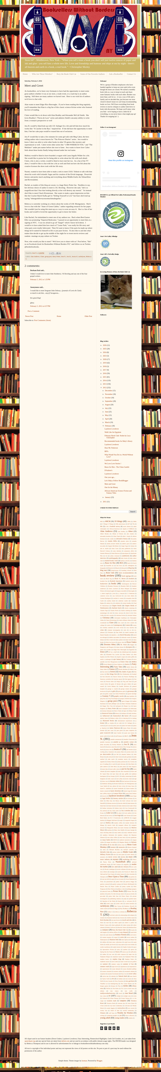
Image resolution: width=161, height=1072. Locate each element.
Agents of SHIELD (128, 529)
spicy (118, 949)
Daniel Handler (104, 635)
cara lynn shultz (129, 596)
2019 (105, 363)
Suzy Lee (123, 973)
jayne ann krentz (129, 733)
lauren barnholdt (118, 788)
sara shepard (124, 932)
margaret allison (123, 825)
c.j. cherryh (121, 593)
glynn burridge (132, 693)
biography (103, 568)
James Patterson (115, 728)
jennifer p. (117, 742)
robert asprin (118, 922)
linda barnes (131, 803)
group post (48, 256)
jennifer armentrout (115, 739)
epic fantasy (117, 659)
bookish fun (103, 581)
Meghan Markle (124, 842)
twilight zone (127, 996)
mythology (126, 859)
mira (114, 854)
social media (130, 944)
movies (123, 857)
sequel (116, 937)
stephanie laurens (117, 956)
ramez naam (103, 908)
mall (101, 823)
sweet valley (132, 974)
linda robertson (122, 805)
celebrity (117, 603)
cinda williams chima (125, 620)
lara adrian (113, 786)
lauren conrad (104, 791)
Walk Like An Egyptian (112, 432)
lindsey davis (118, 808)
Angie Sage (124, 546)
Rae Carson (117, 906)
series (122, 937)
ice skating (133, 718)
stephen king (116, 959)
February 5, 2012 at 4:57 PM (40, 306)
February (108, 426)
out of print (120, 879)
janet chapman (130, 730)
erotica (134, 662)
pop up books (130, 894)
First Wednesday (124, 674)
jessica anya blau (112, 747)
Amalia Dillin (112, 541)
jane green (120, 730)
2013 (105, 384)
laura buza (131, 786)
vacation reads (111, 1001)
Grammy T (106, 696)
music (130, 857)
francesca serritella (105, 679)
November (109, 394)
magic (121, 820)
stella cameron (121, 954)
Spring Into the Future (106, 952)
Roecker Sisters (122, 927)
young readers (120, 1018)
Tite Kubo (115, 988)
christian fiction (120, 615)
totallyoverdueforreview (108, 993)
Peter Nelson (111, 889)
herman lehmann (107, 711)
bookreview (104, 584)
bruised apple (110, 591)
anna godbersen (126, 548)
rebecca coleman (119, 911)
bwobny (133, 186)
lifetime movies (111, 803)
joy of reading (104, 764)
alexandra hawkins (105, 536)
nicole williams (121, 869)
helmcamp (133, 708)
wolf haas (111, 1013)
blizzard (124, 568)
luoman (84, 1061)
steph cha (131, 954)
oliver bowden (130, 874)
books (113, 583)
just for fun (126, 769)
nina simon (131, 869)
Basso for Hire (110, 563)
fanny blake (103, 669)
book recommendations (126, 573)
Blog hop (131, 568)
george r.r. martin (113, 689)
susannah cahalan (129, 971)
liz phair (119, 813)
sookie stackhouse (105, 947)
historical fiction (107, 713)
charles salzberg (125, 610)
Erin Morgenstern (113, 662)
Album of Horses (117, 534)
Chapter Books (117, 605)
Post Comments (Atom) (42, 320)
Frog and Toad (127, 681)
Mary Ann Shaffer (119, 830)
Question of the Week (108, 901)
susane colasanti (106, 971)
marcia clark (111, 825)
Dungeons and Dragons (107, 647)
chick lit (128, 613)
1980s (128, 521)
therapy (113, 986)
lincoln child (121, 803)
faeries (127, 664)
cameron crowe (104, 596)
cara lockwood (116, 596)
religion (132, 915)
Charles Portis (114, 610)
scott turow (133, 935)
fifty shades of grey (125, 672)
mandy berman (129, 823)
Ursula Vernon (125, 998)
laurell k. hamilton (105, 788)
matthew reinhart (123, 835)
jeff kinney (119, 736)
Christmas (106, 618)
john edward (109, 757)
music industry (105, 859)
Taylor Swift (106, 978)
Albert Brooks (104, 534)
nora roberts (103, 871)
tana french (133, 976)
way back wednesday (116, 1005)
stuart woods (124, 961)
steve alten (115, 961)
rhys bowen (121, 917)
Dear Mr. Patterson (111, 448)
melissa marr (121, 844)
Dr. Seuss (123, 644)
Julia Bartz (131, 764)
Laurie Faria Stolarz (130, 793)
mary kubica (118, 832)
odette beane (120, 874)
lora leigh (118, 815)
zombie (130, 1018)
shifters (104, 942)
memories (122, 847)
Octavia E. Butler (129, 871)
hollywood (106, 716)
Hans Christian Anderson (129, 703)
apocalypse (125, 553)
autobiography (113, 558)
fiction (112, 672)
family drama (130, 667)
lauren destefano (115, 791)
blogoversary (114, 570)
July (106, 408)
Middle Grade (128, 852)
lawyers (104, 796)
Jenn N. (63, 256)
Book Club (110, 573)
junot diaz (105, 769)
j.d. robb (119, 723)
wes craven (131, 1008)
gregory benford (124, 698)
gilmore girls (121, 691)
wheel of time (114, 1010)
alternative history (122, 539)
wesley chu (103, 1010)
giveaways (131, 691)
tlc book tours (130, 988)
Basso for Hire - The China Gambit (116, 467)
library (117, 801)
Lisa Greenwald (129, 808)
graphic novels (119, 696)
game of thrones (116, 684)
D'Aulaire (110, 632)
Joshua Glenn (111, 761)
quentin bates (132, 898)
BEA (121, 563)
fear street (105, 671)
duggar (132, 644)
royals (132, 930)
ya (120, 1015)
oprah (112, 879)
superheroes (123, 966)
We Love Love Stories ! (112, 464)
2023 (105, 356)
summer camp (115, 964)
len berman (129, 798)
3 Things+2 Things (107, 524)
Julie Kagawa (132, 766)
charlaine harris (117, 608)
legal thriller (106, 798)
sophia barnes (116, 947)
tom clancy (114, 991)
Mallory (108, 823)
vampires (123, 1001)
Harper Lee (127, 706)
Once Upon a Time (116, 876)
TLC (122, 988)
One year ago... (109, 477)
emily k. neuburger (105, 659)
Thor (119, 986)
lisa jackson (103, 810)
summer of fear (128, 964)
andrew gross (126, 543)
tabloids (113, 976)
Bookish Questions (116, 581)
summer (105, 964)
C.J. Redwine (130, 593)
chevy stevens (119, 613)
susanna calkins (118, 971)
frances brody (117, 676)
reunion (102, 917)
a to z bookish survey (113, 526)
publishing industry (115, 898)
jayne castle (103, 736)
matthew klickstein (108, 835)
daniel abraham (129, 632)
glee (101, 693)
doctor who (121, 642)
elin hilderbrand (124, 652)
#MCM (107, 521)
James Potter (126, 728)
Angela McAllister (113, 546)
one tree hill (105, 879)
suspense (102, 973)
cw (130, 630)
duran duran (119, 647)
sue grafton (133, 961)
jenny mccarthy (104, 744)
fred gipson (128, 679)
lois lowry (109, 815)
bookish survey (129, 581)
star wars (111, 954)
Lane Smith (103, 786)
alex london (130, 534)
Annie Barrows (115, 553)
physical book (106, 891)
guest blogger (126, 701)
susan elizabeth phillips (129, 969)
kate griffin (125, 774)
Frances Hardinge (129, 676)
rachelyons (81, 256)
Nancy (134, 859)
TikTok (108, 988)
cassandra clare (130, 598)
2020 (105, 359)
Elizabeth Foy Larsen (112, 654)
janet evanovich (105, 733)
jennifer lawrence (105, 742)
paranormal (109, 881)
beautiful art (109, 565)
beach (128, 563)
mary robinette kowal (130, 832)
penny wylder (126, 886)
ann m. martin (104, 548)
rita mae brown (115, 920)
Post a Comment (33, 311)
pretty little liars (113, 896)
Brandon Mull (125, 586)
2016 (105, 373)
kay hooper (111, 776)
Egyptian (131, 649)
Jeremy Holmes (116, 744)
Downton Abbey (110, 644)
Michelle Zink (104, 852)
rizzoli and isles (127, 920)
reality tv (110, 911)
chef (111, 613)
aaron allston (127, 526)
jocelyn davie (130, 752)
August (107, 405)
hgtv (125, 711)
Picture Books (118, 891)
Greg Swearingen (113, 698)
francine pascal (118, 679)
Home (25, 74)
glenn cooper (109, 693)
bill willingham (129, 565)
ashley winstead (114, 556)
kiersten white (114, 781)
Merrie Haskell (132, 847)
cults (125, 630)
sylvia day (105, 976)
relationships (124, 915)
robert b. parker (129, 922)
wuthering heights (112, 1015)
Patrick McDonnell (129, 884)
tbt (113, 979)
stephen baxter (104, 959)
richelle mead (130, 917)
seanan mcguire (106, 937)
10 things (118, 521)
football (134, 674)
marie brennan (124, 827)
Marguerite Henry (112, 827)
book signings (126, 576)
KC (118, 776)
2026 (105, 345)
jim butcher (129, 749)
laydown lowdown (116, 796)
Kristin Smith (118, 783)
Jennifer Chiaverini (129, 739)
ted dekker (120, 978)
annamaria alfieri (129, 551)
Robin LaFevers (110, 927)
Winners (103, 1013)
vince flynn (131, 1003)
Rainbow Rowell (129, 906)
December (109, 391)
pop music (121, 894)
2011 (105, 502)
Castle (102, 601)
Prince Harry (125, 896)
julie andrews (104, 766)
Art (106, 556)
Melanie (133, 842)
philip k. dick (121, 889)
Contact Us (131, 74)
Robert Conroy (104, 925)
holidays (124, 713)
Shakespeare (103, 939)
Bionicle (110, 568)
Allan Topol (116, 536)
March (107, 422)
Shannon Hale (114, 939)
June (107, 412)
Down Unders (131, 642)
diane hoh (128, 639)
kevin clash (128, 778)
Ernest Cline (124, 662)
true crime (103, 996)
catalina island (111, 601)
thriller (125, 986)
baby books (124, 558)
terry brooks (109, 981)
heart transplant (123, 708)
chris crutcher (110, 615)
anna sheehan (117, 551)
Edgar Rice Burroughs (120, 649)
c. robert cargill (104, 593)
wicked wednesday (128, 1010)
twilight (118, 996)
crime (102, 630)
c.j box (113, 593)
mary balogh (130, 830)
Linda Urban (132, 805)
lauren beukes (130, 788)
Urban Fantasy (114, 998)
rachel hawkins (130, 903)
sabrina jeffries (113, 932)
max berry (123, 837)
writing (102, 1015)
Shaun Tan (133, 939)
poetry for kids (111, 894)
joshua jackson (121, 761)
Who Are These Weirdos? (42, 74)
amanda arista (124, 541)
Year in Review (129, 1015)
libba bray (109, 801)
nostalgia (112, 871)
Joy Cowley (131, 761)
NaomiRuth (120, 862)
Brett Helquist (125, 588)
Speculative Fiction (108, 949)
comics (109, 625)
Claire (42, 256)
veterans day (121, 1003)
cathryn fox (109, 603)
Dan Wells (119, 632)
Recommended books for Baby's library (118, 441)
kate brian (116, 774)
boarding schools (126, 570)
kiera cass (105, 781)
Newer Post (29, 316)
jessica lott (109, 749)
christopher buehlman (120, 618)
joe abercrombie (105, 754)
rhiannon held (111, 917)
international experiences (125, 720)
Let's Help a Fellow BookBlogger (116, 481)
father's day (133, 669)
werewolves (121, 1008)
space (134, 947)
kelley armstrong (126, 776)
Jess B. (69, 256)
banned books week (111, 561)
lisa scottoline (126, 810)
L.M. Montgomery (129, 783)
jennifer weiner (129, 742)
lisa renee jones (114, 810)
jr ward (113, 764)
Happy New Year (107, 706)
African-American (115, 529)
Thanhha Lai (104, 983)
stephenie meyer (105, 961)
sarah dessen (109, 935)
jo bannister (110, 752)
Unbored (104, 998)
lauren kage (127, 791)
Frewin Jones (110, 681)
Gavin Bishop (111, 686)
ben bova (119, 565)
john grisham (128, 757)
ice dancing (124, 718)
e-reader (108, 649)
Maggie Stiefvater (112, 820)
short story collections (115, 942)
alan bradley (121, 531)
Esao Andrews (118, 664)
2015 (105, 377)
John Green (118, 757)
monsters (102, 857)
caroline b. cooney (118, 598)
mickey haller (116, 852)
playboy (102, 894)
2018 (105, 366)
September (109, 401)
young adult (105, 1018)
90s (101, 526)
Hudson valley (114, 718)
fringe (118, 681)
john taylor (111, 759)
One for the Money (111, 487)
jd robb (111, 736)
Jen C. (126, 736)
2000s (134, 521)
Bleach (117, 568)
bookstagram (125, 583)
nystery (120, 871)
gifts (113, 691)
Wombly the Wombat (125, 1013)
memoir (113, 847)
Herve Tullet (117, 711)
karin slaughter (111, 771)
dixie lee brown (110, 642)
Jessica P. (75, 256)
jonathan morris (123, 759)
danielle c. (114, 635)
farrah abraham (123, 669)
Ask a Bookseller (116, 74)
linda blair (103, 805)
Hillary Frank (132, 711)
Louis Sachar (127, 815)
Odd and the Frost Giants (107, 874)
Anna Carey (115, 548)
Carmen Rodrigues (105, 598)
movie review (112, 857)
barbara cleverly (125, 560)
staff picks (133, 952)
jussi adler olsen (114, 769)
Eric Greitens (127, 659)
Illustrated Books (108, 721)
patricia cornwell (105, 884)
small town (127, 942)
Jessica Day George (124, 747)
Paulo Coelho (115, 886)
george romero (125, 689)
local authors (128, 813)
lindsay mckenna (107, 808)
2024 (105, 352)
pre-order (103, 896)
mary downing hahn (106, 832)
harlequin (118, 706)
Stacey (117, 952)
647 (129, 524)
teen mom (128, 978)
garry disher (127, 684)
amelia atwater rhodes (113, 543)
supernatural (105, 969)
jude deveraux (122, 764)
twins (134, 996)
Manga (102, 825)
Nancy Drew (107, 862)
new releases (124, 867)
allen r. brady (126, 536)
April (107, 419)
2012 (105, 388)
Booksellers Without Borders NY (114, 186)
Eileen (102, 652)
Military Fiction (105, 854)
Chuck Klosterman (111, 620)
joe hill (116, 754)
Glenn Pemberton (120, 693)
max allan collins (112, 837)
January (108, 497)
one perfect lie (132, 876)
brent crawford (113, 588)
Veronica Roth (111, 1003)
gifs (109, 691)
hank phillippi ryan (113, 703)
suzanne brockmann (113, 973)
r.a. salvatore (128, 901)
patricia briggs (130, 881)
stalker (104, 954)
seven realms (130, 937)
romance (105, 930)
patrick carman (116, 884)
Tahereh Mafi (122, 976)
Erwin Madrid (108, 664)
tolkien (102, 991)
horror (126, 716)
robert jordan (126, 925)
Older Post (88, 316)
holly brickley (132, 713)
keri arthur (119, 778)
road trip (108, 922)
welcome (127, 1005)
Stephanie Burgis (105, 956)
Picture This (130, 891)
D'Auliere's (108, 470)
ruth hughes (103, 932)
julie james (123, 766)
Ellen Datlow (126, 654)
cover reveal (119, 627)
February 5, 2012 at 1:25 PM (40, 279)
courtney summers (107, 627)
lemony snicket (118, 798)
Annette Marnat (104, 553)
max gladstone (132, 837)
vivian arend (103, 1005)
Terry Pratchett (119, 981)
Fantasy (112, 669)
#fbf (101, 521)
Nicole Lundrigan (110, 869)
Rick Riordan (104, 920)
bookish (131, 578)
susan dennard (116, 969)
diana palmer (119, 639)
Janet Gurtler (117, 733)
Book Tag (109, 578)
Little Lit (109, 813)
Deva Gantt (109, 639)
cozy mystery (130, 627)
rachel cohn (119, 903)
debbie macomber (114, 637)
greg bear (103, 698)
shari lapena (124, 939)
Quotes (120, 901)
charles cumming (129, 608)
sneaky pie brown (111, 944)
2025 (105, 349)
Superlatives (133, 966)
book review (107, 575)
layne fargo (133, 796)
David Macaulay (125, 635)
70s (133, 524)
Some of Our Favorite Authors (92, 74)
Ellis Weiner (110, 657)
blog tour (103, 570)
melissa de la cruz (108, 845)
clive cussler (130, 622)
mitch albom (130, 854)
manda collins (118, 823)
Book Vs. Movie (120, 578)
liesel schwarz (126, 801)
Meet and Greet (109, 484)
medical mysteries (125, 840)
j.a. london (111, 723)
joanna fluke (120, 752)
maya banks (106, 840)
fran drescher (106, 676)
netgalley (126, 864)
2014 (105, 380)
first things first (112, 674)
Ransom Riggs (114, 908)
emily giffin (131, 657)
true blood (129, 993)
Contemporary (117, 625)
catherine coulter (123, 601)
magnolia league (129, 820)
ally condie (110, 538)
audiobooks (125, 556)
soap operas (121, 944)
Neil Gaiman (117, 864)
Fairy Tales (118, 667)
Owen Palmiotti (130, 879)
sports (132, 949)
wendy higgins (110, 1008)
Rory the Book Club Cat (66, 74)
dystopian (129, 647)
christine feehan (132, 615)
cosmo (134, 625)
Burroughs (131, 591)
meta (104, 849)
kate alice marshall (123, 771)
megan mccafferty (112, 842)
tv (109, 996)
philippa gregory (131, 889)
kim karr (134, 781)
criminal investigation (113, 630)
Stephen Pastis (129, 959)
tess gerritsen (130, 981)
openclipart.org (30, 1041)
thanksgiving (114, 983)
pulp (125, 898)
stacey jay (125, 952)
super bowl (115, 966)
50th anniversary (120, 524)
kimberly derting (107, 783)
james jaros (116, 725)
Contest (127, 625)
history (117, 713)
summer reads (104, 966)
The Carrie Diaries (126, 983)
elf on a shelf (113, 652)
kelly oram (111, 778)
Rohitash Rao (132, 927)
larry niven (122, 786)
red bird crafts (114, 915)
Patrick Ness (104, 886)
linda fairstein (112, 805)
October (108, 398)
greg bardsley (130, 696)
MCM (115, 840)
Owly (101, 881)
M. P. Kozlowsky (115, 818)
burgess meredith (121, 591)
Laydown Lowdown (111, 429)
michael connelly (129, 849)
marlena (109, 830)
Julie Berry (114, 766)
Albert (130, 531)
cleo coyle (121, 622)
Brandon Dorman (113, 586)
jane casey (111, 730)
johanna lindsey (126, 754)
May (107, 415)
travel (120, 993)
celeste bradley (127, 603)
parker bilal (119, 881)
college (102, 625)
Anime (132, 546)
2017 (105, 370)
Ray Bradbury (124, 908)
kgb (135, 778)
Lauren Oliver (118, 793)
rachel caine (109, 903)
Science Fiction (120, 935)
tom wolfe (128, 991)
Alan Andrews (35, 256)
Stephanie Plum (129, 956)
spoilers (125, 949)
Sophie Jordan (127, 947)
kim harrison (125, 781)
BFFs (106, 451)
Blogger (99, 1061)
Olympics (103, 876)
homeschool (117, 716)
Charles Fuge (104, 610)
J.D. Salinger (128, 723)
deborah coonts (126, 637)
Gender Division (124, 686)
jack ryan (108, 725)
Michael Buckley (114, 849)
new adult (115, 867)
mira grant (121, 854)
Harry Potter (56, 256)
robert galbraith (115, 925)
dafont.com (65, 1041)
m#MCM (126, 818)
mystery (115, 859)
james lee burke (126, 725)
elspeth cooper (121, 657)
